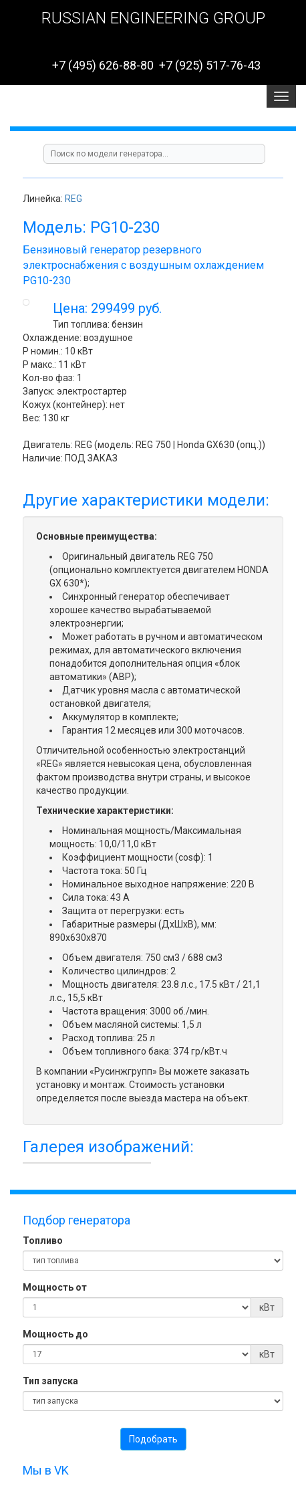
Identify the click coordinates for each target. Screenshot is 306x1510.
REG (73, 198)
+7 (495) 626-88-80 (103, 65)
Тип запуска (50, 1381)
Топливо (43, 1240)
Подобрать (153, 1439)
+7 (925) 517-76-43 (210, 65)
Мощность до (55, 1334)
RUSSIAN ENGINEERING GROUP (153, 18)
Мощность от (55, 1287)
